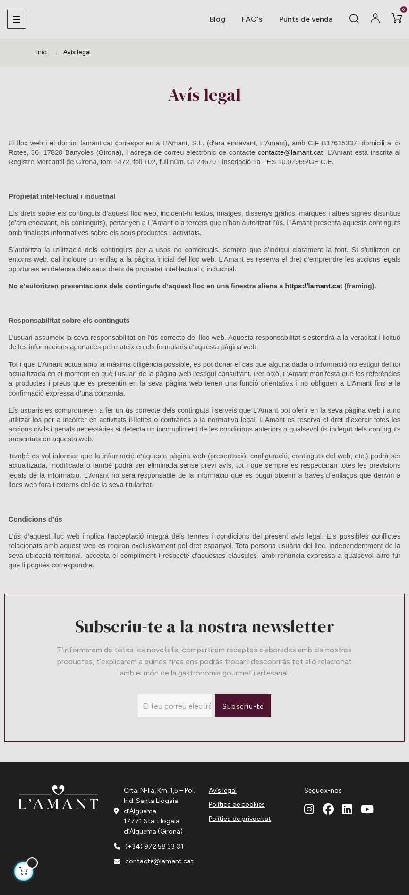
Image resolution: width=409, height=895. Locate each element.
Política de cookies (237, 805)
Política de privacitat (240, 819)
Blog (217, 19)
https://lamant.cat (313, 286)
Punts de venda (306, 19)
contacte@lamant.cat (290, 152)
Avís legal (223, 790)
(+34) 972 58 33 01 (154, 847)
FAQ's (252, 19)
